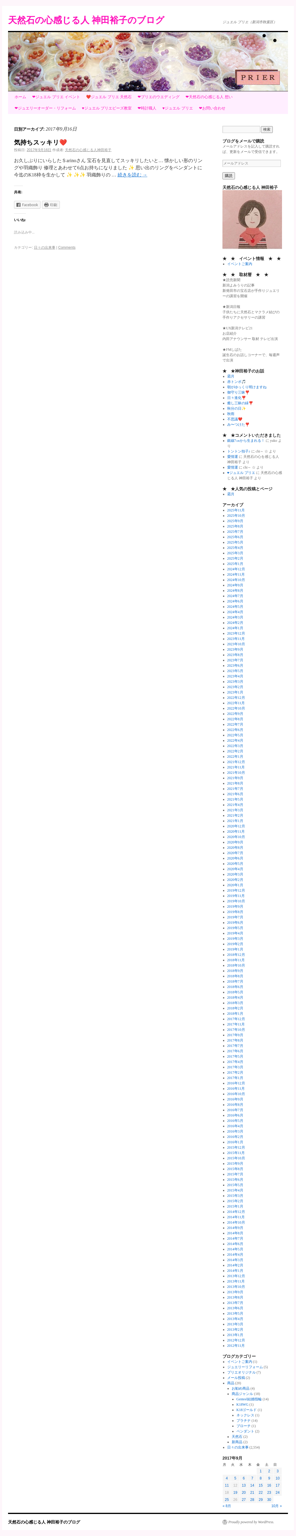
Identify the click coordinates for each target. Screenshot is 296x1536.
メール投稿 (236, 1378)
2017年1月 (235, 1078)
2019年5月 (235, 928)
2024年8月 (235, 590)
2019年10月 (236, 901)
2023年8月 (235, 655)
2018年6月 (235, 987)
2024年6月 (235, 601)
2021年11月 (236, 767)
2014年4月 (235, 1254)
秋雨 (230, 414)
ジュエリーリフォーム (245, 1367)
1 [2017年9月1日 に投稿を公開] (261, 1471)
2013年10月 (236, 1287)
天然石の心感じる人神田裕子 (88, 150)
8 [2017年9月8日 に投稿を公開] (261, 1478)
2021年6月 (235, 794)
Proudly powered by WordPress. (251, 1522)
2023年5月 (235, 671)
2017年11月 (236, 1024)
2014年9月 (235, 1228)
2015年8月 (235, 1169)
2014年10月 (236, 1222)
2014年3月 (235, 1260)
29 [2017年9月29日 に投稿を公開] (261, 1500)
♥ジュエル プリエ (177, 108)
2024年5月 (235, 607)
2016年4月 (235, 1126)
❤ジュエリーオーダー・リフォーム (45, 108)
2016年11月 (236, 1088)
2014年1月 (235, 1271)
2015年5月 (235, 1185)
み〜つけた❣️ (238, 424)
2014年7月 (235, 1238)
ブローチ (243, 1426)
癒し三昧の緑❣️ (240, 403)
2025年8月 (235, 526)
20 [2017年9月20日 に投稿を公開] (244, 1492)
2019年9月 (235, 906)
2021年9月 (235, 778)
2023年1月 (235, 692)
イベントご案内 (239, 264)
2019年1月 (235, 949)
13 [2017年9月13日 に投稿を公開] (244, 1485)
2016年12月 (236, 1083)
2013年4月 (235, 1319)
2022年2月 (235, 751)
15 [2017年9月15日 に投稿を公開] (261, 1485)
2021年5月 (235, 799)
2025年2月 (235, 558)
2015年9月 (235, 1163)
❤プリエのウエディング (159, 97)
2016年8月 (235, 1105)
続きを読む (132, 174)
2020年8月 (235, 847)
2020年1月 (235, 885)
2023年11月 (236, 639)
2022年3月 (235, 746)
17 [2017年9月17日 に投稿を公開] (278, 1485)
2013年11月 (236, 1281)
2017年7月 (235, 1046)
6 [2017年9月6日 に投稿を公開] (244, 1478)
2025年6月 (235, 537)
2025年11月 (236, 510)
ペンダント (245, 1431)
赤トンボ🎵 (236, 382)
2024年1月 (235, 628)
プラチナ (243, 1420)
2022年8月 (235, 719)
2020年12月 (236, 826)
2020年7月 (235, 853)
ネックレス (245, 1415)
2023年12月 (236, 633)
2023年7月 (235, 660)
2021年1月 (235, 821)
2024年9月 (235, 585)
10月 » (276, 1506)
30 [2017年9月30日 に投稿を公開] (269, 1500)
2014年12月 (236, 1212)
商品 (230, 1383)
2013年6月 (235, 1308)
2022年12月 (236, 698)
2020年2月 (235, 880)
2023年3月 (235, 681)
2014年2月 (235, 1265)
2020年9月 (235, 842)
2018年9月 (235, 971)
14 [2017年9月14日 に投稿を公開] (252, 1485)
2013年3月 (235, 1324)
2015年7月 (235, 1174)
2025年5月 (235, 542)
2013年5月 (235, 1313)
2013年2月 (235, 1329)
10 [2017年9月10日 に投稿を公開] (278, 1478)
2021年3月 (235, 810)
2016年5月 (235, 1121)
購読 (229, 175)
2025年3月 (235, 553)
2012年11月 (236, 1346)
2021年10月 (236, 773)
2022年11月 (236, 703)
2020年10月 (236, 837)
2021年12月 (236, 762)
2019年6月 (235, 922)
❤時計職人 (147, 108)
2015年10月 (236, 1158)
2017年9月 (235, 1035)
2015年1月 (235, 1206)
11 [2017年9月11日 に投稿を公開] (227, 1485)
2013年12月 (236, 1276)
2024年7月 (235, 596)
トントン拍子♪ (238, 451)
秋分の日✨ (236, 408)
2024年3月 (235, 617)
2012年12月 (236, 1340)
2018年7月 (235, 981)
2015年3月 (235, 1196)
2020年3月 (235, 874)
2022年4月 (235, 740)
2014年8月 (235, 1233)
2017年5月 (235, 1056)
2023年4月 (235, 676)
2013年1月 (235, 1335)
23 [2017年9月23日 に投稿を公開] (269, 1492)
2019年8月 (235, 912)
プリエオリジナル (241, 1372)
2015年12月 (236, 1147)
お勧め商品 (241, 1388)
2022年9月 (235, 714)
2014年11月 (236, 1217)
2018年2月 (235, 1008)
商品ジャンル (242, 1394)
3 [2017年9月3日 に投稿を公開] (278, 1471)
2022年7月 (235, 724)
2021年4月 (235, 805)
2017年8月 (235, 1040)
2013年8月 (235, 1297)
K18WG (242, 1404)
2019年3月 (235, 939)
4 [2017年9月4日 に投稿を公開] (227, 1478)
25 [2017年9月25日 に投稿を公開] (227, 1500)
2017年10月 (236, 1030)
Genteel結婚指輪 (249, 1399)
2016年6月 (235, 1115)
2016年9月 (235, 1099)
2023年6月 (235, 665)
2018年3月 (235, 1003)
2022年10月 (236, 708)
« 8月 (227, 1506)
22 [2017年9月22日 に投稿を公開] (261, 1492)
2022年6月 (235, 730)
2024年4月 (235, 612)
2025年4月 (235, 548)
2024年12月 (236, 569)
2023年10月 (236, 644)
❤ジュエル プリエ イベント (56, 97)
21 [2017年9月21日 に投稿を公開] (252, 1492)
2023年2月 (235, 687)
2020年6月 (235, 858)
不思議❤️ (234, 419)
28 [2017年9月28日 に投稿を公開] (252, 1500)
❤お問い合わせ (212, 108)
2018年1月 (235, 1014)
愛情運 (232, 457)
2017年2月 (235, 1072)
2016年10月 (236, 1094)
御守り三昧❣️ (238, 392)
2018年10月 (236, 965)
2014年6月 (235, 1244)
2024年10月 (236, 580)
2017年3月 (235, 1067)
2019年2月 (235, 944)
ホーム (20, 97)
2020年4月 (235, 869)
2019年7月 (235, 917)
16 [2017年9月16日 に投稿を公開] (269, 1485)
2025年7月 (235, 532)
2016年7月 (235, 1110)
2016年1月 (235, 1142)
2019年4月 (235, 933)
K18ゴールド (246, 1410)
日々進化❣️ (236, 398)
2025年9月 (235, 521)
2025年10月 (236, 515)
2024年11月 (236, 574)
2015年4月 (235, 1190)
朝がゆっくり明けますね (247, 387)
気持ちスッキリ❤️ (40, 142)
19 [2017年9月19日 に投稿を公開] (235, 1492)
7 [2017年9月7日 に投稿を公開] (252, 1478)
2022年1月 (235, 756)
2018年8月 (235, 976)
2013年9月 (235, 1292)
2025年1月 (235, 564)
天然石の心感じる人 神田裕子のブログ (86, 20)
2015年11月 (236, 1153)
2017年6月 (235, 1051)
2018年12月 (236, 955)
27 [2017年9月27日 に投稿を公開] (244, 1500)
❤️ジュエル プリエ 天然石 (109, 97)
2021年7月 (235, 789)
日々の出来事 (44, 247)
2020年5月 (235, 864)
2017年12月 (236, 1019)
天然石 (237, 1437)
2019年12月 (236, 890)
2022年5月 (235, 735)
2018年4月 (235, 997)
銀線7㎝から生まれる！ (246, 441)
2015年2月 (235, 1201)
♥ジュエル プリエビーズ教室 (107, 108)
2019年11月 (236, 896)
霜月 (230, 376)
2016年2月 (235, 1137)
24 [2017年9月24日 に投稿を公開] (278, 1492)
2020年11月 (236, 831)
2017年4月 (235, 1062)
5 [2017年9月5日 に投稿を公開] (235, 1478)
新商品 (237, 1442)
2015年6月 (235, 1180)
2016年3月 (235, 1131)
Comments (67, 247)
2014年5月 (235, 1249)
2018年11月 (236, 960)
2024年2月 (235, 623)
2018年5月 (235, 992)
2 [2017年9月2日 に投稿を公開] (269, 1471)
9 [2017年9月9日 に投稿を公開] (269, 1478)
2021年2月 (235, 815)
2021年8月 (235, 783)
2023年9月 (235, 649)
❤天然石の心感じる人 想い (209, 97)
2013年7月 (235, 1303)
